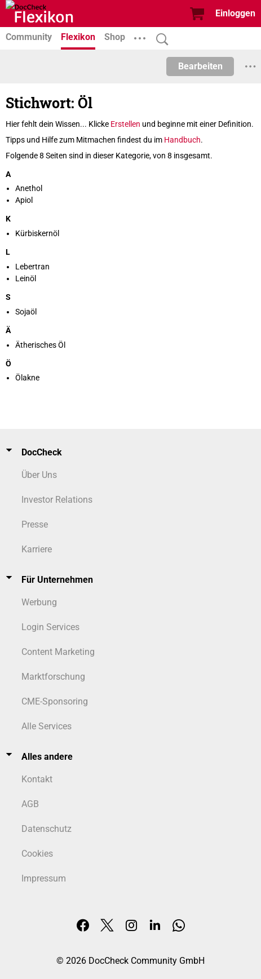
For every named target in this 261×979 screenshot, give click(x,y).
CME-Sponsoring (54, 701)
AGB (30, 804)
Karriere (36, 549)
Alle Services (46, 726)
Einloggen (235, 13)
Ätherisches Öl (40, 344)
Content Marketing (58, 651)
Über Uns (39, 474)
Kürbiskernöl (37, 233)
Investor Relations (56, 499)
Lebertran (32, 266)
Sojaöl (26, 311)
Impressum (43, 878)
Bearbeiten (200, 66)
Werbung (39, 602)
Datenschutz (46, 828)
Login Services (50, 627)
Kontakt (36, 779)
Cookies (37, 853)
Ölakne (27, 377)
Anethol (28, 188)
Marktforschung (53, 676)
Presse (34, 524)
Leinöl (25, 278)
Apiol (24, 200)
